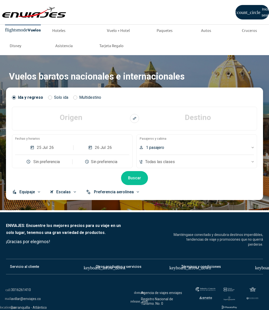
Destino (198, 117)
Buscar (134, 178)
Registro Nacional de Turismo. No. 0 (157, 301)
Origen (71, 117)
